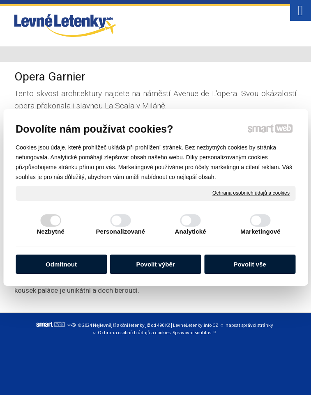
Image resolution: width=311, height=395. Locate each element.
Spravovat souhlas (192, 332)
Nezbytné (50, 231)
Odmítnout (61, 264)
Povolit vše (249, 264)
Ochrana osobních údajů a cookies (251, 193)
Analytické (190, 231)
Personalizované (120, 231)
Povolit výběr (155, 264)
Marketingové (260, 231)
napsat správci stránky (249, 325)
